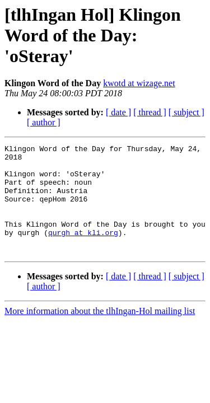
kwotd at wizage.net (139, 83)
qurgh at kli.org (83, 251)
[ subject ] (186, 112)
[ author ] (43, 122)
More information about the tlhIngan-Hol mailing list (99, 333)
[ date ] (118, 112)
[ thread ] (149, 112)
